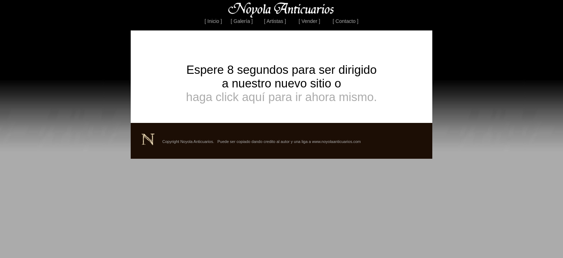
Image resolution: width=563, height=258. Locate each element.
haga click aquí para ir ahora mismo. (281, 97)
